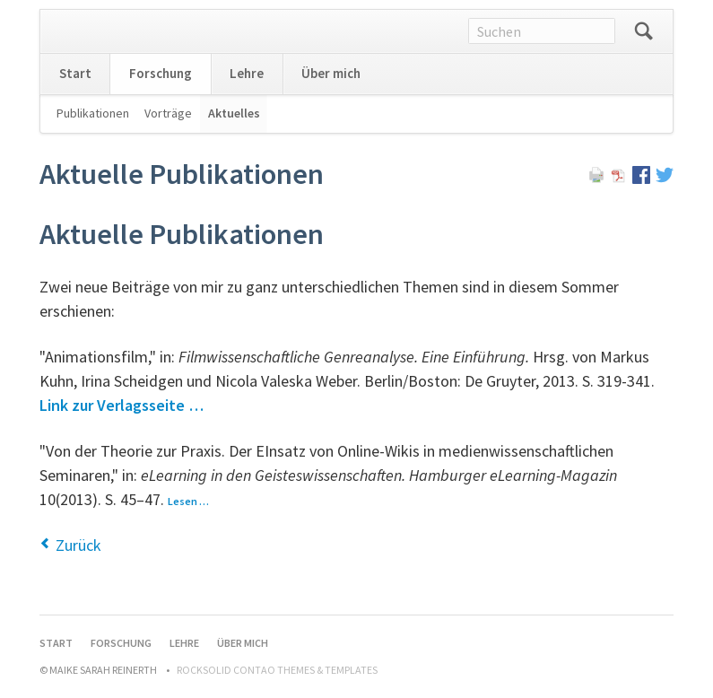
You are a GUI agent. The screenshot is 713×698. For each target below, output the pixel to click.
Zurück (78, 545)
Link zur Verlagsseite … (121, 405)
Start (75, 73)
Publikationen (93, 113)
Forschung (160, 73)
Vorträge (168, 113)
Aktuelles (234, 113)
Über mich (331, 73)
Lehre (247, 73)
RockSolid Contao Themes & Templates (277, 669)
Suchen (644, 31)
